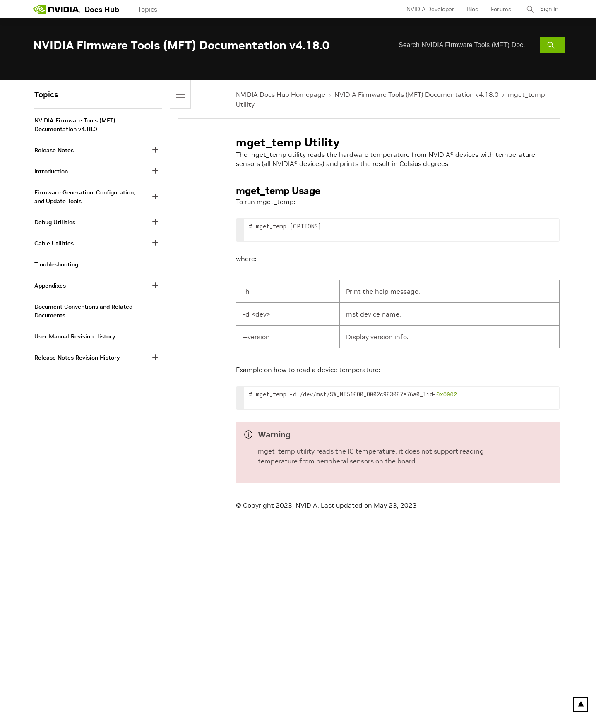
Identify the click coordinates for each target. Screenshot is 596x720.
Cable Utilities (54, 243)
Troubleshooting (56, 264)
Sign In (547, 9)
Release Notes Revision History (77, 357)
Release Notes (54, 150)
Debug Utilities (54, 222)
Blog (470, 9)
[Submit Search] (552, 45)
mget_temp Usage (278, 190)
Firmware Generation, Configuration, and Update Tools (84, 197)
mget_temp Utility (287, 142)
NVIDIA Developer (428, 9)
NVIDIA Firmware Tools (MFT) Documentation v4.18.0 (416, 94)
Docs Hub (101, 9)
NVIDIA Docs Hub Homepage (280, 94)
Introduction (51, 171)
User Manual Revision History (74, 336)
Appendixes (50, 285)
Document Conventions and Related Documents (83, 311)
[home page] (56, 9)
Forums (498, 9)
